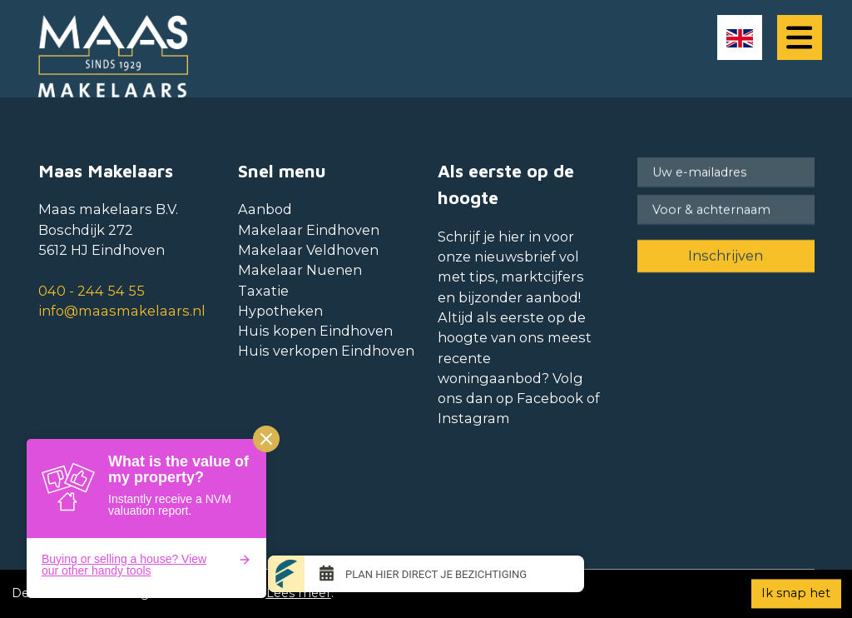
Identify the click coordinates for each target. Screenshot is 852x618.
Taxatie (263, 290)
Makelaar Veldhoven (308, 250)
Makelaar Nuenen (300, 270)
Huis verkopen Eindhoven (326, 350)
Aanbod (265, 209)
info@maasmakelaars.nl (122, 310)
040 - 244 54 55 (91, 290)
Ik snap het (795, 593)
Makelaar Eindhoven (308, 230)
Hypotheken (280, 310)
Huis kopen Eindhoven (315, 330)
